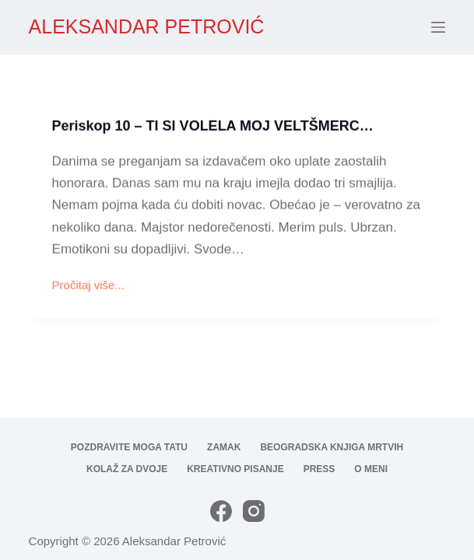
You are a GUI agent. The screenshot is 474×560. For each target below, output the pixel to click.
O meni (371, 469)
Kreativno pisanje (235, 469)
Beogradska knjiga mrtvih (331, 447)
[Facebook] (221, 511)
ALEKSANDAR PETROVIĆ (147, 26)
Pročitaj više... (88, 287)
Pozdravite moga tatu (129, 447)
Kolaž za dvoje (126, 469)
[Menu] (438, 27)
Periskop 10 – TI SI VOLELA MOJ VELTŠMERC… (213, 127)
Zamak (224, 447)
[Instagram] (254, 511)
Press (319, 469)
